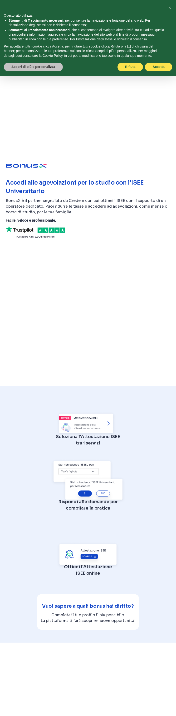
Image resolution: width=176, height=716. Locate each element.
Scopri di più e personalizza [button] (33, 67)
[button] (170, 7)
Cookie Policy (53, 55)
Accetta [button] (158, 67)
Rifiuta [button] (130, 67)
